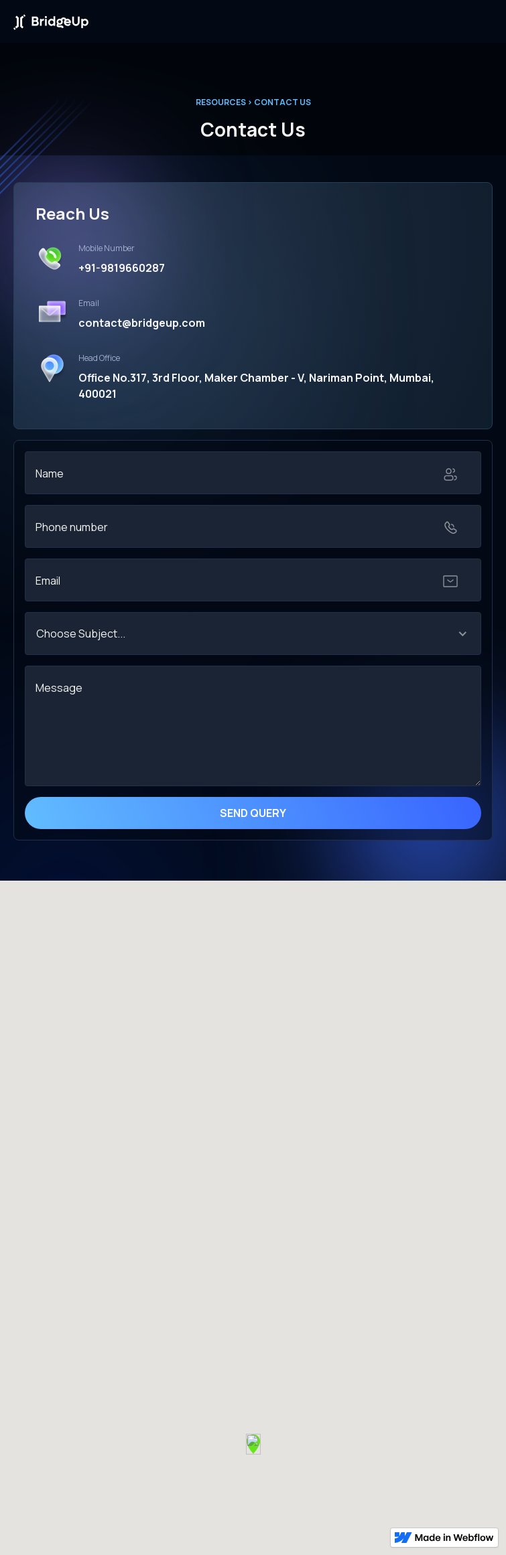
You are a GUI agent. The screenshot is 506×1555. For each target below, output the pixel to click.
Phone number (72, 527)
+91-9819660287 (121, 268)
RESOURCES (221, 102)
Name (50, 473)
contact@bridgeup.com (141, 322)
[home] (50, 21)
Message (59, 687)
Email (48, 580)
